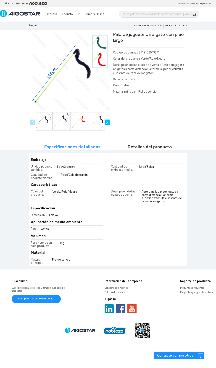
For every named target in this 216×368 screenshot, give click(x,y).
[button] (107, 122)
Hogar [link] (33, 25)
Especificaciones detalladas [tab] (72, 146)
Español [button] (205, 4)
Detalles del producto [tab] (150, 146)
